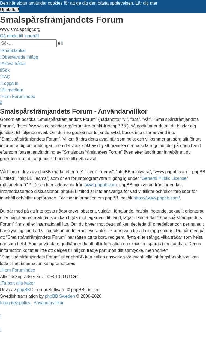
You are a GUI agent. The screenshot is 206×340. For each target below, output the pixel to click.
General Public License (164, 178)
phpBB (23, 289)
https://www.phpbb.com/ (156, 198)
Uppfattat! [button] (9, 9)
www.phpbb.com (101, 185)
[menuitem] (19, 57)
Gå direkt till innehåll (19, 36)
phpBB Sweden (60, 296)
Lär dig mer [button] (146, 3)
